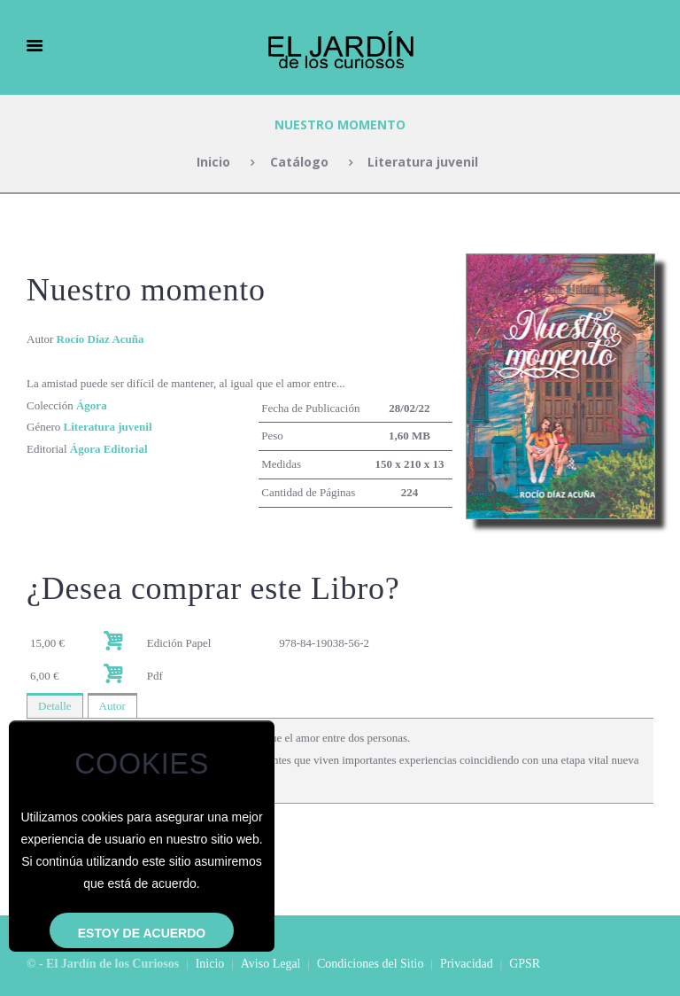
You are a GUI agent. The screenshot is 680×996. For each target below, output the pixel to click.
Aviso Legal (271, 963)
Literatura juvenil (422, 161)
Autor (112, 705)
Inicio (213, 161)
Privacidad (466, 963)
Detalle (55, 705)
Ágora (91, 405)
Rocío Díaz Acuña (100, 339)
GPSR (524, 963)
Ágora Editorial (109, 448)
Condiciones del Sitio (370, 963)
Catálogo (299, 161)
